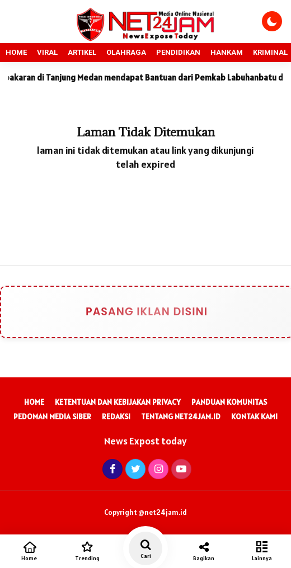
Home (34, 402)
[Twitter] (134, 468)
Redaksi (116, 416)
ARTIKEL (82, 52)
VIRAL (47, 52)
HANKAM (226, 52)
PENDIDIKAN (178, 52)
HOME (16, 52)
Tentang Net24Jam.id (180, 416)
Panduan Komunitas (229, 402)
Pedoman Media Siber (52, 416)
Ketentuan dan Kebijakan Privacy (118, 402)
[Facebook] (111, 468)
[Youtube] (179, 468)
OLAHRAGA (126, 52)
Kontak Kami (254, 416)
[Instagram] (157, 468)
